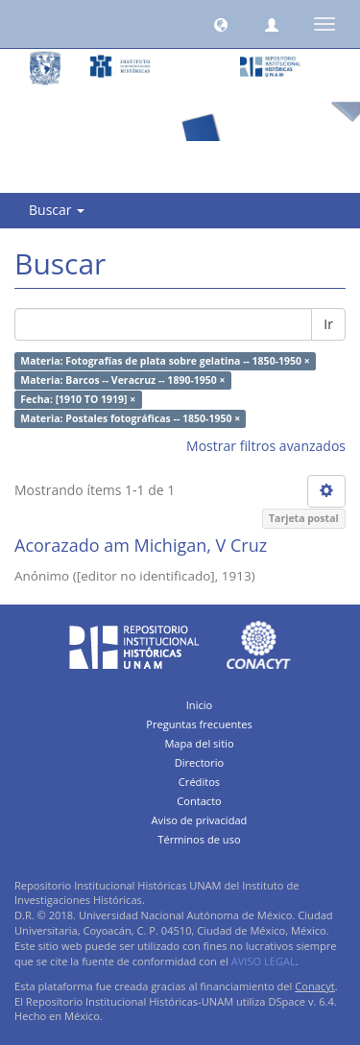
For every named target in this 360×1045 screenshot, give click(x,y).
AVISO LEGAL (263, 961)
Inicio (199, 705)
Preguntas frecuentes (199, 724)
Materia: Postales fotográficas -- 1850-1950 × (130, 418)
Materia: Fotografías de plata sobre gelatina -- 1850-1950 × (164, 361)
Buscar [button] (56, 210)
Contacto (199, 801)
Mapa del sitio (198, 743)
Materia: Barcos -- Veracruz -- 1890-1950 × (122, 380)
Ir (328, 324)
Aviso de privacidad (200, 820)
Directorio (200, 762)
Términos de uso (198, 839)
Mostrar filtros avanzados (266, 446)
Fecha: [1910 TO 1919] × (77, 399)
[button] (221, 24)
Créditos (199, 781)
